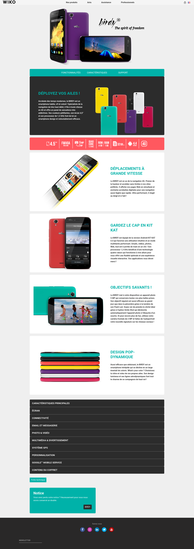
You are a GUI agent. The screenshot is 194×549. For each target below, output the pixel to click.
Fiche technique (38, 480)
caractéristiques (97, 72)
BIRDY (87, 507)
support (123, 72)
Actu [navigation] (89, 2)
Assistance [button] (106, 2)
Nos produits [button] (71, 2)
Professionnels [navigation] (127, 2)
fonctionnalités (71, 72)
